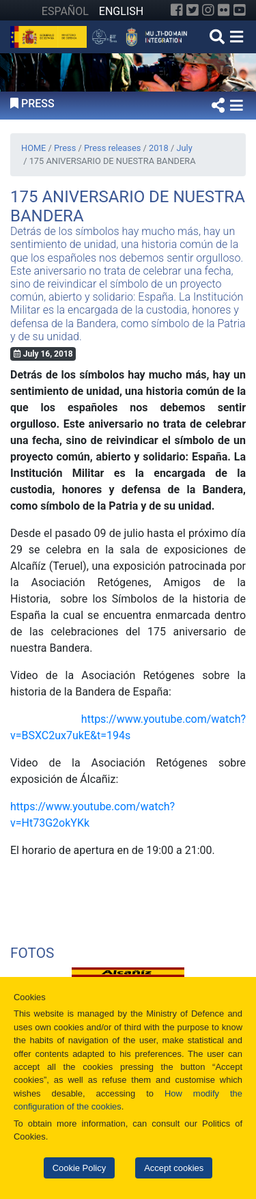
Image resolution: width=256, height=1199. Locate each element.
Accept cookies (173, 1168)
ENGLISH (121, 11)
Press (65, 148)
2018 (159, 148)
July (184, 148)
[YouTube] (239, 10)
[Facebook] (177, 10)
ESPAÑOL (65, 11)
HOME (33, 148)
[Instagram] (208, 10)
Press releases (112, 148)
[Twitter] (192, 10)
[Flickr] (224, 10)
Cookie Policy (79, 1168)
